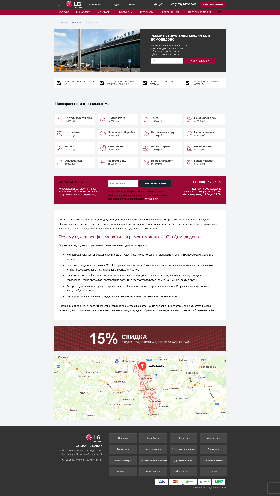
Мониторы (103, 12)
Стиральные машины (200, 12)
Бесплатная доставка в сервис (164, 82)
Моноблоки (83, 12)
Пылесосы (213, 449)
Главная (62, 22)
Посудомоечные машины (153, 460)
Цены (132, 4)
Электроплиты (153, 471)
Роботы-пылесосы (183, 471)
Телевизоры (147, 12)
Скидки (115, 4)
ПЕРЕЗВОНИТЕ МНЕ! (155, 183)
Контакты (95, 4)
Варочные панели (213, 460)
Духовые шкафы (183, 460)
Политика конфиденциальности (208, 487)
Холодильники (171, 12)
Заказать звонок (213, 4)
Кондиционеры (123, 460)
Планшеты (213, 471)
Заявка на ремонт (199, 61)
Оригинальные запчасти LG (79, 82)
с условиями (151, 198)
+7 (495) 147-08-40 (184, 4)
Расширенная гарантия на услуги (207, 82)
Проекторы (123, 471)
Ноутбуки (63, 12)
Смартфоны (124, 12)
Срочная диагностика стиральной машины (120, 82)
